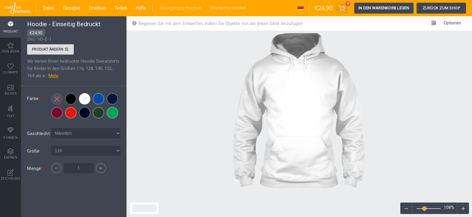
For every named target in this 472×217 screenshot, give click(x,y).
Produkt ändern (50, 50)
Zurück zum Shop (441, 8)
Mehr (53, 75)
